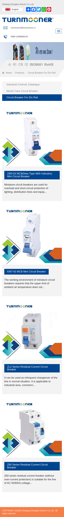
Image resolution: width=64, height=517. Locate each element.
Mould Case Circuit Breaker (22, 91)
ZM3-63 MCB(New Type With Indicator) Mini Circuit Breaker (29, 175)
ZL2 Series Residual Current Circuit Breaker (27, 368)
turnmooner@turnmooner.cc (23, 28)
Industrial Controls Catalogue (23, 84)
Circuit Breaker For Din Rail (42, 73)
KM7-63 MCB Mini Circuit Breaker (26, 271)
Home (9, 73)
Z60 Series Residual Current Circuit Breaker (27, 466)
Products (19, 73)
